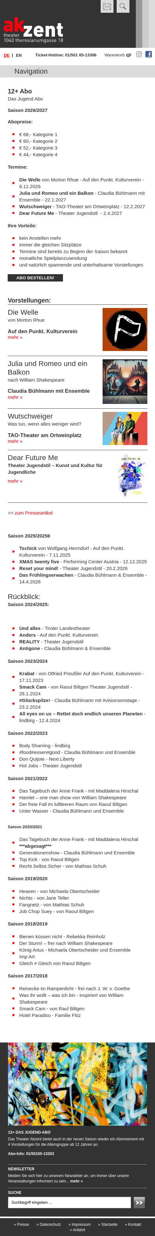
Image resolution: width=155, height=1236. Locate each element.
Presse (21, 1224)
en (19, 55)
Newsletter (21, 1169)
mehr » (15, 337)
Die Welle (23, 312)
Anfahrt (77, 1230)
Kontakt (133, 1224)
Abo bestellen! (35, 277)
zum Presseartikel (34, 513)
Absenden (140, 1203)
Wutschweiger (30, 416)
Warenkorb (115, 55)
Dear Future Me (33, 458)
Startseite (108, 1224)
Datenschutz (48, 1224)
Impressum (79, 1224)
